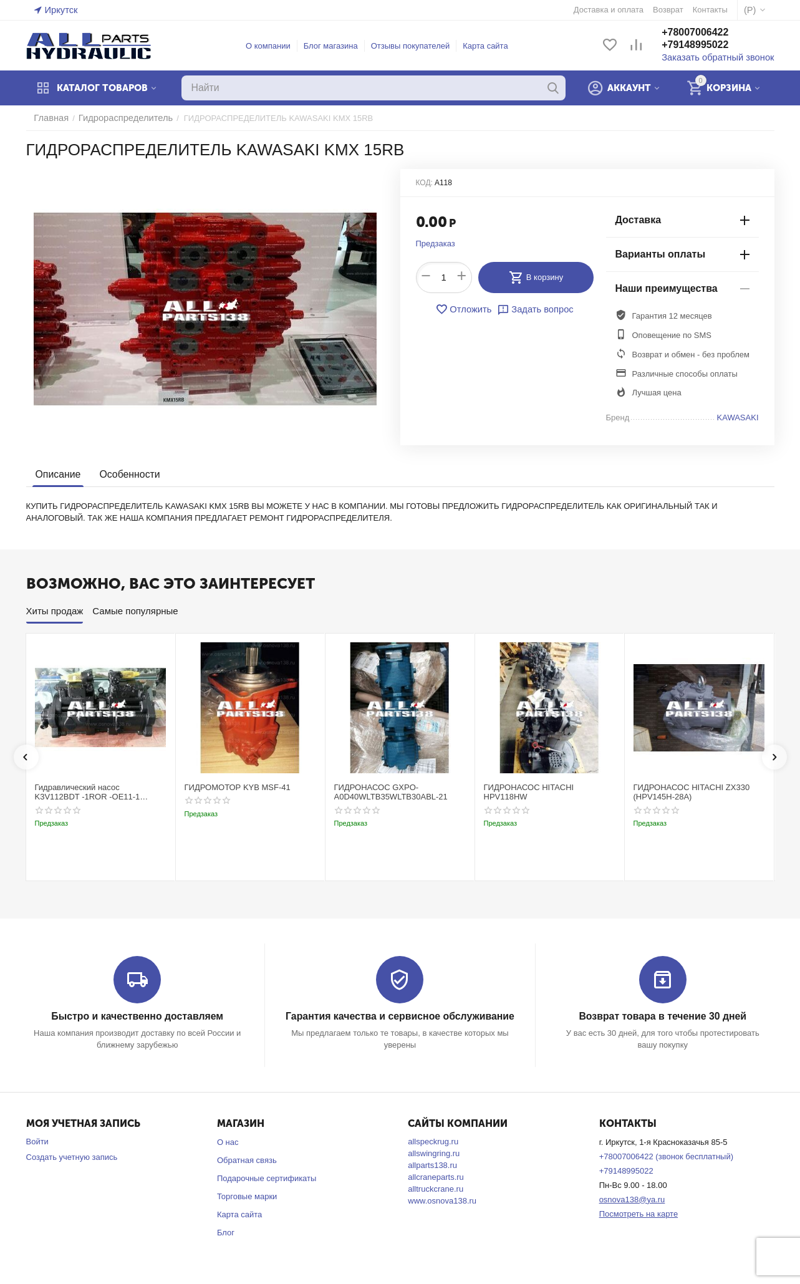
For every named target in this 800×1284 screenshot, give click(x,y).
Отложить (467, 309)
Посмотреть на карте (638, 1212)
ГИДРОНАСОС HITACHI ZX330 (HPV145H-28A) (692, 792)
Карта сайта (492, 46)
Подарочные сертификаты (266, 1177)
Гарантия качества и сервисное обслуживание (400, 1016)
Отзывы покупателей (416, 46)
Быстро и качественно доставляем (137, 1016)
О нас (228, 1141)
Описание (57, 474)
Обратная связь (247, 1159)
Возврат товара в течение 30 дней (663, 1016)
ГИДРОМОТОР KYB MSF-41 (238, 787)
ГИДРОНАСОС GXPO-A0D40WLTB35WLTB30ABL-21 (391, 792)
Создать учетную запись (72, 1156)
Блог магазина (337, 46)
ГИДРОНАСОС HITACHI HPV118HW (529, 792)
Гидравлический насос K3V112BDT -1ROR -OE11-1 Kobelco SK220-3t (87, 792)
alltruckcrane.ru (435, 1188)
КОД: (424, 182)
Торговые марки (247, 1195)
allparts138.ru (432, 1164)
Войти (37, 1141)
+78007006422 (708, 33)
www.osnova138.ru (442, 1200)
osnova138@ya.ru (632, 1199)
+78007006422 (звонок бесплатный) (666, 1156)
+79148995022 (708, 46)
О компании (274, 46)
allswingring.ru (434, 1152)
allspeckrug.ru (433, 1141)
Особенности (126, 474)
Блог (225, 1231)
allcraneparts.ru (436, 1176)
